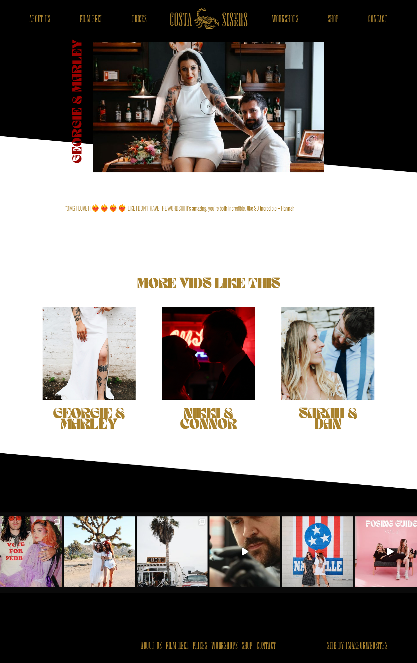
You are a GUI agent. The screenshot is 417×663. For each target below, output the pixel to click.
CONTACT (378, 19)
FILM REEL (91, 19)
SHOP (333, 19)
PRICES (139, 19)
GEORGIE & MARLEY (89, 369)
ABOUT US (39, 19)
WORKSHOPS (285, 19)
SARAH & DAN (327, 369)
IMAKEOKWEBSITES (367, 646)
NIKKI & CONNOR (208, 369)
